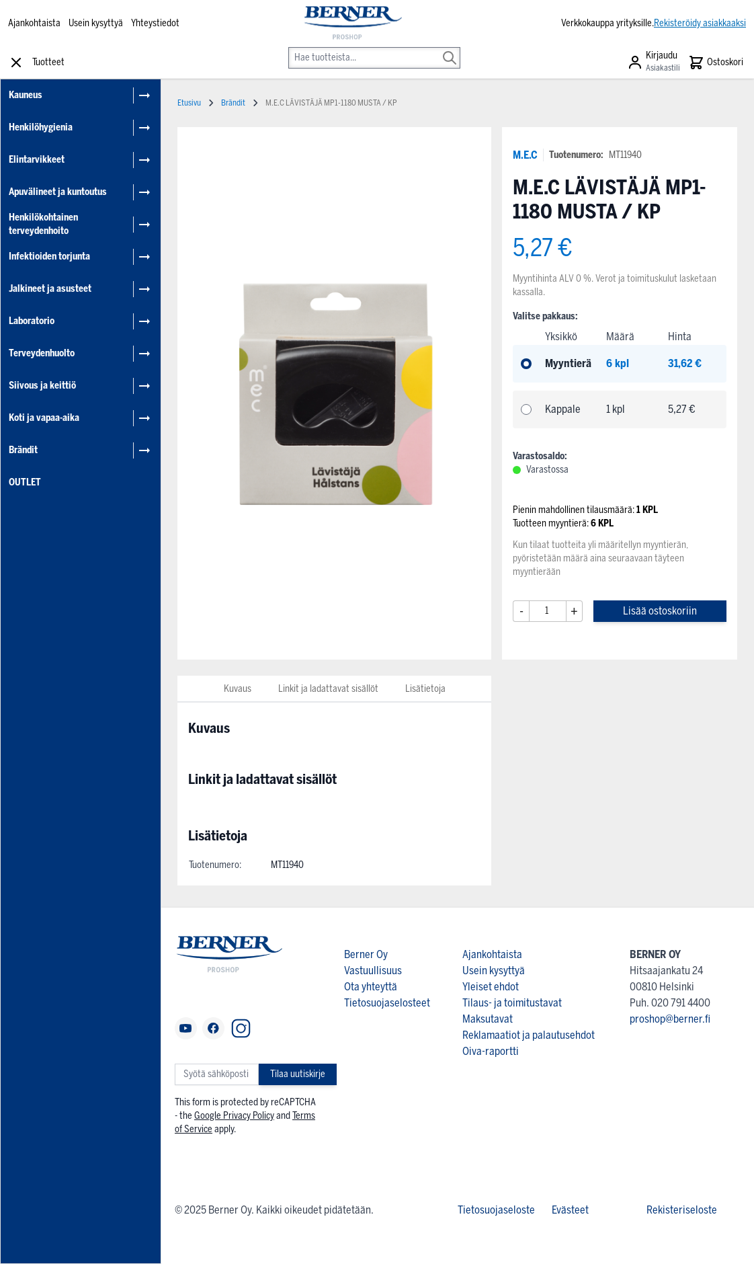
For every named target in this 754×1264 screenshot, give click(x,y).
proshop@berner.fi (670, 1019)
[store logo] (352, 23)
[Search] (450, 48)
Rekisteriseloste (681, 1209)
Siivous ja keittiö (42, 385)
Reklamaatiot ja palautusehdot (528, 1035)
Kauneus (25, 95)
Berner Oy (366, 954)
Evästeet (570, 1209)
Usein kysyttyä (96, 23)
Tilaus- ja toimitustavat (512, 1002)
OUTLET (25, 482)
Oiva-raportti (490, 1051)
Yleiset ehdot (490, 986)
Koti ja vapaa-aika (44, 418)
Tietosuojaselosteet (387, 1002)
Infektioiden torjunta (49, 256)
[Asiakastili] (653, 62)
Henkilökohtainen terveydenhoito (43, 224)
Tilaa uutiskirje (297, 1074)
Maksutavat (487, 1019)
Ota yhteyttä (370, 986)
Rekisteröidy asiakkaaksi (700, 23)
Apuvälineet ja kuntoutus (58, 192)
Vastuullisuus (373, 970)
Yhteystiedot (155, 23)
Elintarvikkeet (37, 159)
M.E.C (525, 155)
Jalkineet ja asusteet (50, 288)
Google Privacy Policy (234, 1115)
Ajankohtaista (34, 23)
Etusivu (189, 103)
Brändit (23, 450)
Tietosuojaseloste (496, 1209)
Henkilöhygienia (41, 127)
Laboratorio (31, 321)
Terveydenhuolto (42, 353)
